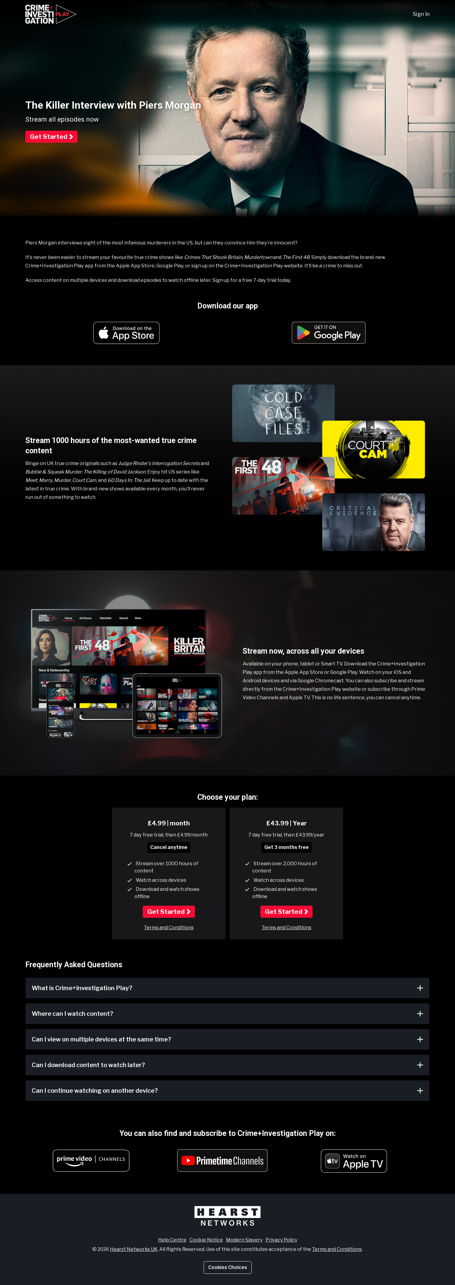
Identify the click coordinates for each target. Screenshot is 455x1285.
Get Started (48, 136)
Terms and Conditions (169, 927)
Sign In (421, 14)
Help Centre (172, 1239)
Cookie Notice (206, 1239)
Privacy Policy (281, 1239)
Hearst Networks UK (134, 1248)
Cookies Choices (227, 1266)
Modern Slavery (244, 1239)
